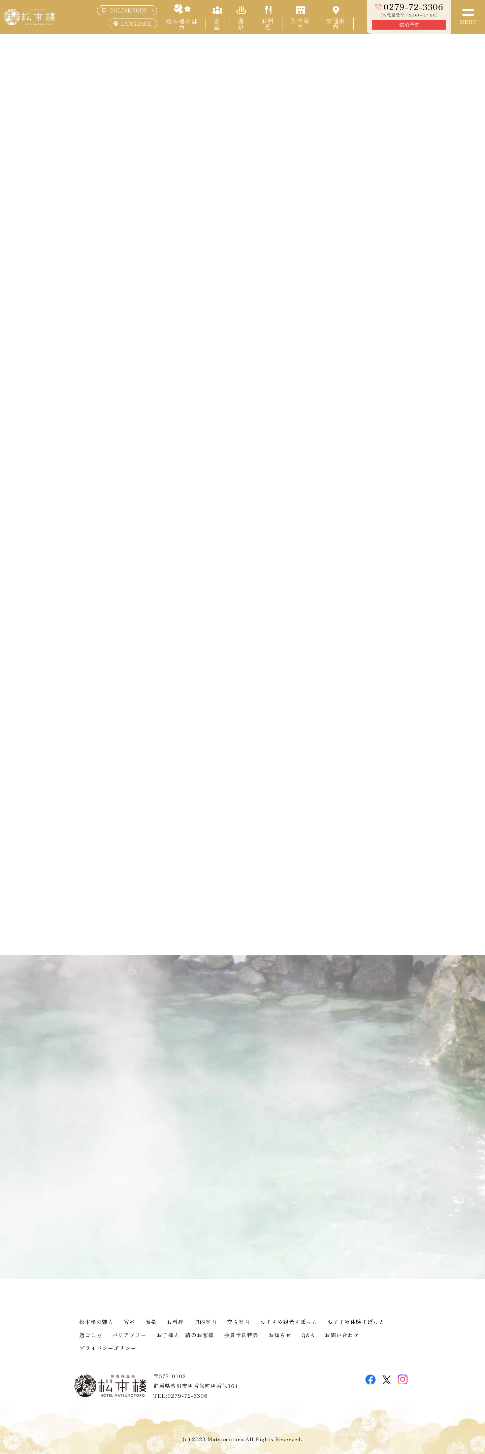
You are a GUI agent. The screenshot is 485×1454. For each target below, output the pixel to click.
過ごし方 (90, 1335)
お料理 (175, 1322)
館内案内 (205, 1322)
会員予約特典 (241, 1335)
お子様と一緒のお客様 (185, 1335)
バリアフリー (129, 1335)
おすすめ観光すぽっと (288, 1322)
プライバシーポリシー (107, 1348)
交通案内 (238, 1322)
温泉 (151, 1322)
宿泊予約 (409, 25)
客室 (129, 1322)
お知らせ (279, 1335)
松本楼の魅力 (96, 1322)
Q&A (308, 1335)
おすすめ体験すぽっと (356, 1322)
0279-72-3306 (413, 7)
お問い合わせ (342, 1335)
